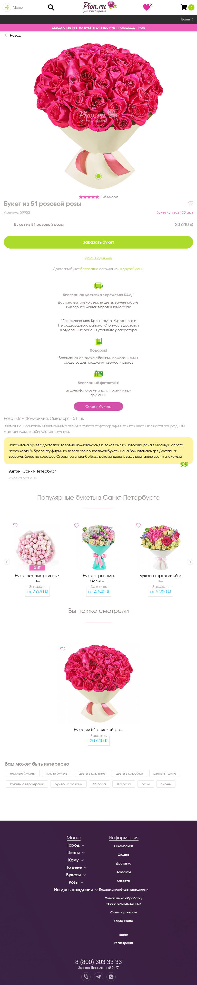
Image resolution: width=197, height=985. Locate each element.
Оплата (123, 855)
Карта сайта (123, 921)
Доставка (123, 863)
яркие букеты (57, 773)
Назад (15, 35)
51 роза (99, 784)
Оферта (123, 881)
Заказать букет (98, 242)
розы (146, 784)
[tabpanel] (98, 116)
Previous (7, 562)
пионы (166, 784)
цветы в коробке (129, 773)
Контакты (123, 872)
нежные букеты (22, 773)
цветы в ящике (164, 773)
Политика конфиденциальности (123, 889)
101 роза (123, 784)
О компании (123, 846)
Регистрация (123, 943)
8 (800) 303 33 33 (98, 962)
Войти (187, 19)
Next (190, 562)
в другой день (131, 269)
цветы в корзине (92, 773)
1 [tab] (98, 176)
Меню (18, 7)
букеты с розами (69, 784)
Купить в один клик (98, 258)
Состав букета (98, 406)
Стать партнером (123, 912)
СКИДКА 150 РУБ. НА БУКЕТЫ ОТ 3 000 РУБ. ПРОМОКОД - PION (98, 28)
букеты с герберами (27, 784)
